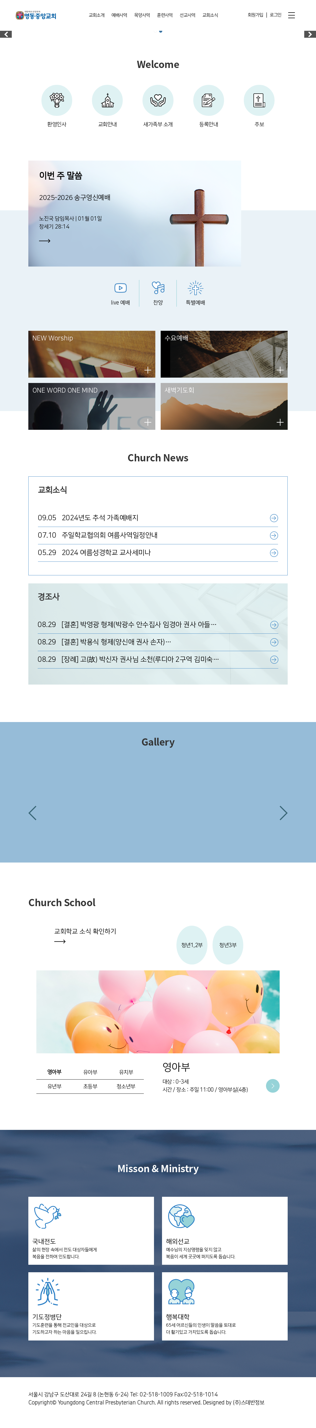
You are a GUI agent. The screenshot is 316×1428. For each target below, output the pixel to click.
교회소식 (210, 15)
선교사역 (187, 15)
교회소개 (96, 15)
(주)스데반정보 (248, 1411)
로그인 (276, 15)
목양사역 (142, 15)
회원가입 (255, 15)
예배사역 (119, 15)
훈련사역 (164, 15)
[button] (32, 819)
